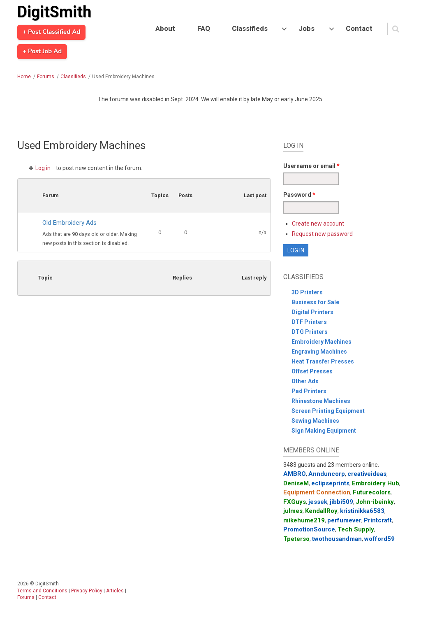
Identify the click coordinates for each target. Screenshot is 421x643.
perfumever (344, 520)
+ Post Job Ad (42, 51)
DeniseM (296, 483)
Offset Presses (312, 371)
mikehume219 (304, 520)
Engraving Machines (319, 351)
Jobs (306, 28)
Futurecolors (372, 492)
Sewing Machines (315, 420)
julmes (293, 511)
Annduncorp (326, 474)
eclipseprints (330, 483)
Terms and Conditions (42, 591)
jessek (317, 502)
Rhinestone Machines (320, 401)
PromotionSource (309, 529)
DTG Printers (309, 331)
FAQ (203, 28)
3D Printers (307, 292)
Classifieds (250, 28)
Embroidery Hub (375, 483)
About (165, 28)
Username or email (311, 166)
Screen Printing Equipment (328, 411)
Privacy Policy (86, 591)
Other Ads (305, 381)
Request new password (322, 234)
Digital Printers (312, 312)
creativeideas (366, 474)
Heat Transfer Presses (322, 361)
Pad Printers (308, 391)
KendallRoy (321, 511)
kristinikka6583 (362, 511)
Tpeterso (296, 539)
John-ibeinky (375, 502)
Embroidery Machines (321, 341)
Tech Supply (356, 529)
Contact (359, 28)
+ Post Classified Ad (51, 32)
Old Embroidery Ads (69, 222)
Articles (115, 591)
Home (24, 76)
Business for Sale (315, 302)
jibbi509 (341, 502)
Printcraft (378, 520)
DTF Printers (309, 322)
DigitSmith (54, 12)
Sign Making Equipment (323, 430)
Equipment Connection (316, 492)
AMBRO (294, 474)
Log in (43, 168)
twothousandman (337, 539)
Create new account (318, 223)
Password (299, 194)
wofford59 (379, 539)
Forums (45, 76)
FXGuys (294, 502)
